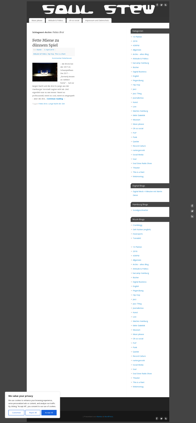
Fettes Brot (43, 104)
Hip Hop (51, 54)
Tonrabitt (137, 238)
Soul (134, 159)
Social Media (138, 154)
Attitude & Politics (55, 20)
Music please (37, 20)
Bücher (136, 67)
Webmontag (138, 176)
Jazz (134, 89)
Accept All (49, 412)
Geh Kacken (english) (142, 229)
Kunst (135, 102)
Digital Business (139, 71)
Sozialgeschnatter (140, 210)
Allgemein (137, 50)
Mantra (99, 416)
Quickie (136, 141)
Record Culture (139, 146)
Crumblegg (137, 225)
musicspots (138, 234)
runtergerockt (139, 150)
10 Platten (137, 36)
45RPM (136, 45)
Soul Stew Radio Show (142, 163)
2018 (135, 41)
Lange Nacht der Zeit (56, 104)
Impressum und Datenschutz (97, 20)
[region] (32, 405)
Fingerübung (138, 80)
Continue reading (56, 98)
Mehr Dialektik (139, 115)
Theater (136, 167)
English (136, 76)
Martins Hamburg (140, 111)
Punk (135, 137)
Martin (39, 50)
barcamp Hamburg (141, 63)
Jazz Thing (137, 93)
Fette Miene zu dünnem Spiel (45, 43)
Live (134, 106)
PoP (134, 132)
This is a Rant (60, 54)
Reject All (33, 412)
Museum (136, 119)
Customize (16, 412)
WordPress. (108, 416)
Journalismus (138, 98)
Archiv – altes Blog (141, 54)
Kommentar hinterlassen (62, 58)
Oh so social (74, 20)
